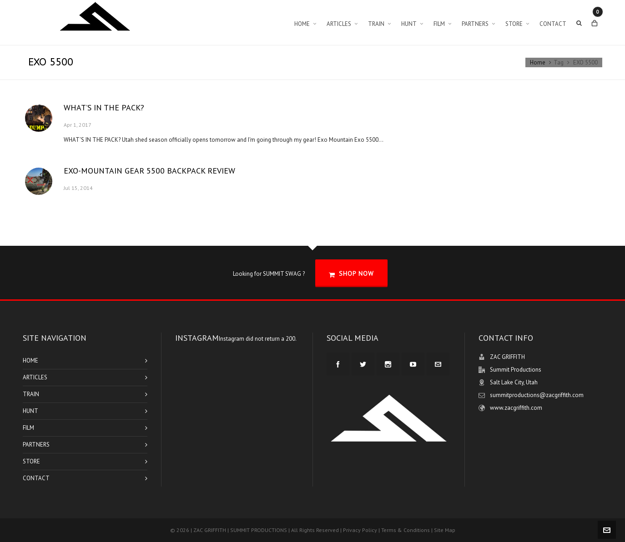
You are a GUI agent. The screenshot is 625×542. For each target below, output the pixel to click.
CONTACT (36, 478)
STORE (31, 461)
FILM (28, 428)
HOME (30, 360)
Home (537, 62)
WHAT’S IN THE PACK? (104, 107)
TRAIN (31, 394)
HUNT (30, 411)
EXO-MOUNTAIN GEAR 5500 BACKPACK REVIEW (149, 170)
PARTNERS (36, 444)
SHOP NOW (351, 273)
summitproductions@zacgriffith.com (537, 395)
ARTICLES (35, 377)
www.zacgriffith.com (516, 408)
